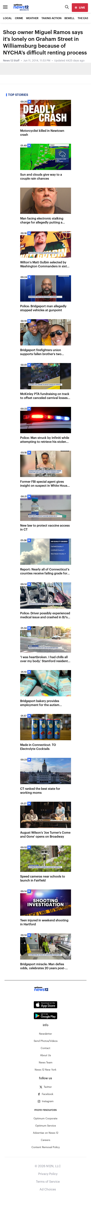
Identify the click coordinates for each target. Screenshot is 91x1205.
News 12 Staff (11, 60)
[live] (80, 7)
